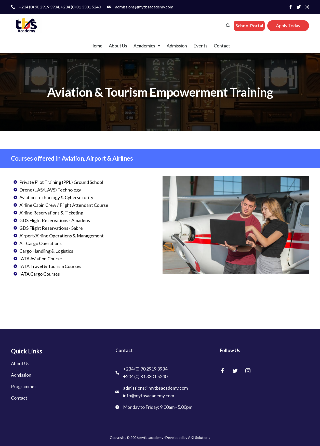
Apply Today (288, 25)
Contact (222, 45)
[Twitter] (299, 7)
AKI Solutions (198, 437)
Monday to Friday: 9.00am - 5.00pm (157, 407)
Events (200, 45)
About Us (118, 45)
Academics (147, 45)
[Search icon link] (228, 26)
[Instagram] (307, 7)
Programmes (23, 386)
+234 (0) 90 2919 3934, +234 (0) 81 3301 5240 (60, 6)
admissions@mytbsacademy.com (144, 6)
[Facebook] (290, 7)
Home (96, 45)
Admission (177, 45)
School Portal (249, 25)
